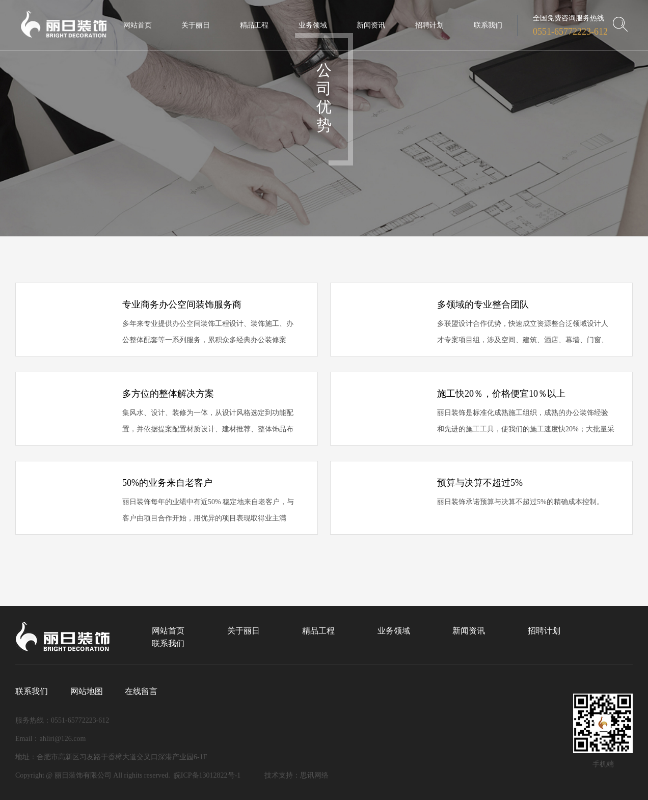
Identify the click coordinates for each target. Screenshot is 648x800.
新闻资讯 (468, 630)
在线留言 (141, 691)
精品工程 (318, 630)
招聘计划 (544, 630)
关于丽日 (243, 630)
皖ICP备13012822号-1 (207, 775)
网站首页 (168, 630)
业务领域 (393, 630)
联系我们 (168, 643)
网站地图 (86, 691)
